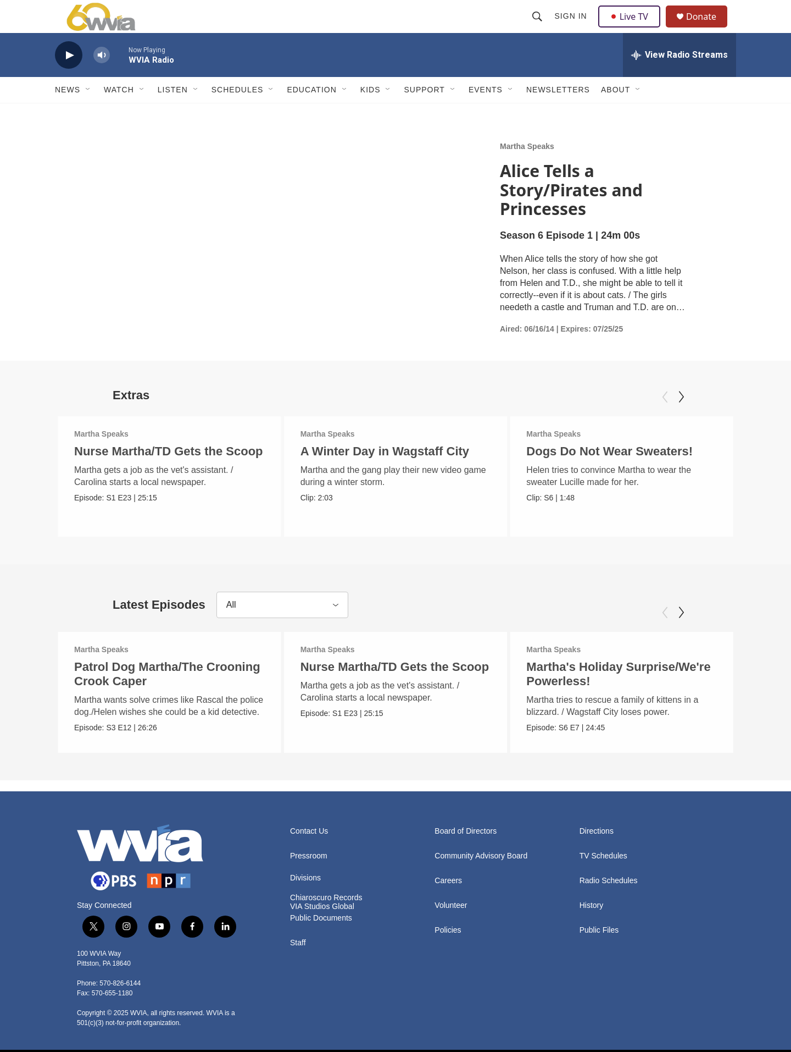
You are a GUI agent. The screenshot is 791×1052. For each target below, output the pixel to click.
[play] (68, 80)
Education (311, 114)
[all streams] (679, 80)
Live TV (632, 28)
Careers (448, 877)
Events (486, 114)
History (592, 902)
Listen (173, 114)
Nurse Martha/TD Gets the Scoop (168, 476)
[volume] (101, 80)
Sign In (572, 28)
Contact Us (309, 828)
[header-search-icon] (538, 29)
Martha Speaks (527, 171)
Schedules (237, 114)
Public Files (599, 927)
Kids (370, 114)
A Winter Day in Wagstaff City (388, 476)
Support (424, 114)
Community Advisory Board (481, 853)
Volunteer (451, 902)
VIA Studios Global (322, 903)
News (67, 114)
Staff (298, 939)
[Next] (681, 422)
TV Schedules (603, 853)
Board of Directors (466, 828)
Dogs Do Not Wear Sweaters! (610, 476)
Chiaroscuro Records (326, 894)
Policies (448, 927)
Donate (708, 29)
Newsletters (558, 114)
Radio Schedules (609, 877)
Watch (119, 114)
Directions (597, 828)
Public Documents (321, 915)
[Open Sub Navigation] (88, 114)
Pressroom (308, 853)
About (615, 114)
